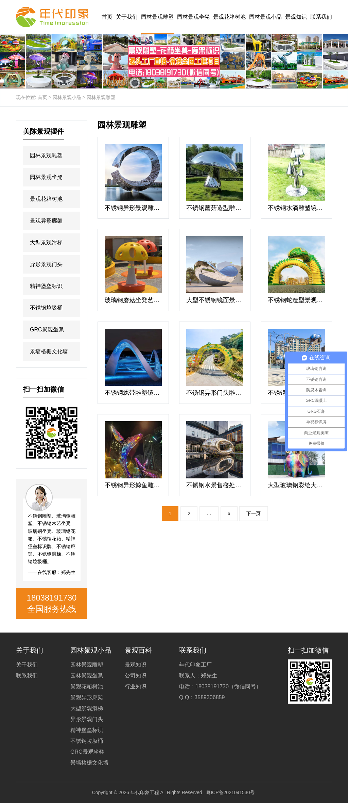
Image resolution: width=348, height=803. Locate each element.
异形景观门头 (46, 264)
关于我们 (127, 17)
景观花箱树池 (229, 17)
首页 (107, 17)
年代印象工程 (144, 792)
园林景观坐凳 (193, 17)
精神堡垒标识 (46, 286)
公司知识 (135, 675)
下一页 (253, 513)
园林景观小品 (265, 17)
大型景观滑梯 (46, 242)
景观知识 (296, 17)
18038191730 (52, 597)
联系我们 (321, 17)
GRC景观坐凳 (47, 329)
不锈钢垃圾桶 (46, 308)
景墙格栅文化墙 (49, 351)
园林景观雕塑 (157, 17)
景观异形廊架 (46, 221)
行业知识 (135, 686)
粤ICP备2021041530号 (230, 792)
